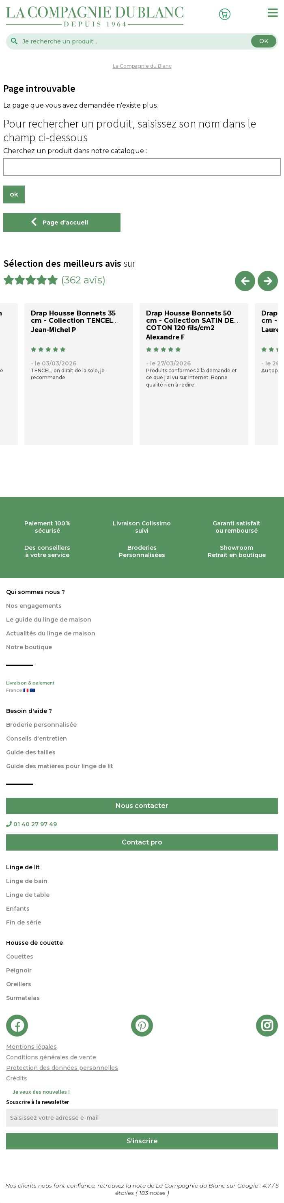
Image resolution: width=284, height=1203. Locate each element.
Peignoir (19, 970)
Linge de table (27, 894)
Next (268, 281)
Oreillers (18, 984)
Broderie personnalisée (41, 724)
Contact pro (142, 842)
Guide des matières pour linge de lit (59, 766)
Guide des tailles (31, 752)
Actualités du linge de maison (50, 633)
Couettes (19, 956)
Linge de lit (23, 867)
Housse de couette (34, 942)
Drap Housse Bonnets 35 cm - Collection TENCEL (73, 316)
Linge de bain (26, 881)
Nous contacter (142, 806)
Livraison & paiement (142, 687)
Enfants (18, 908)
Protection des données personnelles (62, 1067)
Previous (245, 281)
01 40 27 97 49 (31, 824)
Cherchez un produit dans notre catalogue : (75, 151)
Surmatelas (23, 998)
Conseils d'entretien (36, 738)
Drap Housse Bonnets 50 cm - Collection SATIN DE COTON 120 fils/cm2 (190, 320)
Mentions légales (31, 1046)
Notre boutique (29, 647)
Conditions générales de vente (51, 1057)
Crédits (16, 1078)
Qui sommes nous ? (35, 592)
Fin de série (23, 922)
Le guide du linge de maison (48, 619)
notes (153, 1193)
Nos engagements (34, 605)
